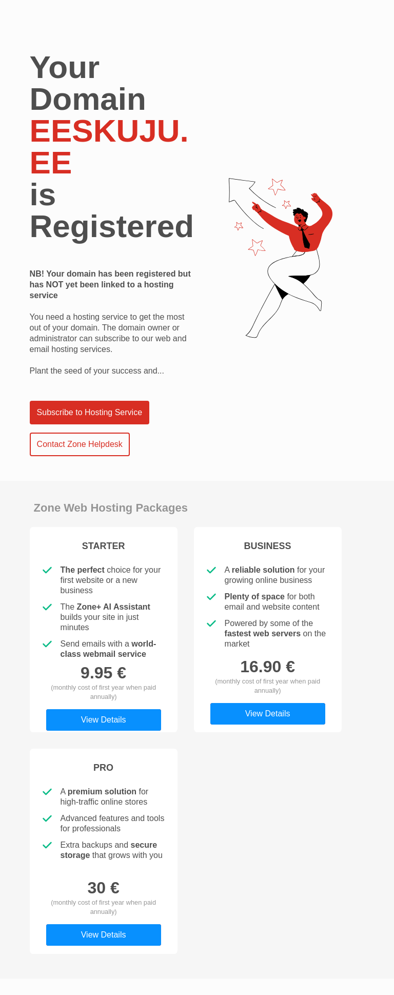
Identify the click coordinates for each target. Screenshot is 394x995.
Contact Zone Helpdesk (80, 444)
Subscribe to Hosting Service (89, 412)
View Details (103, 719)
